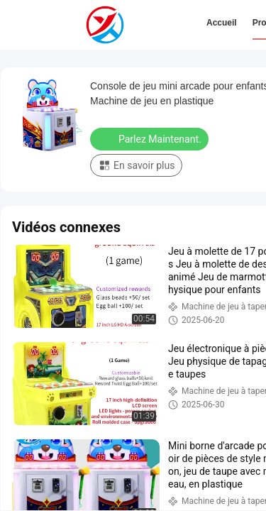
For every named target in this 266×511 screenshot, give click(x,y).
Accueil (221, 23)
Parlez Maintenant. (150, 138)
